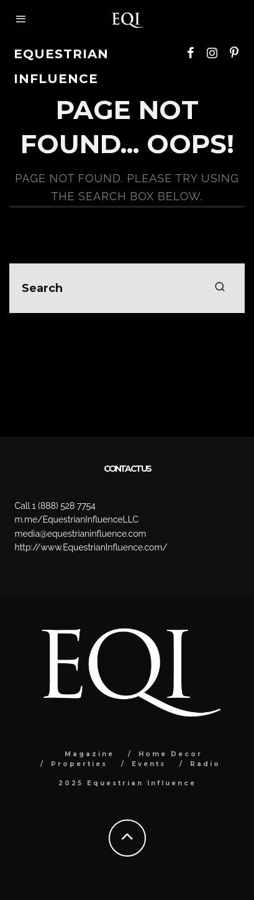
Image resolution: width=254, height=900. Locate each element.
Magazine (89, 754)
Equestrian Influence (61, 66)
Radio (205, 764)
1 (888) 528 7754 (64, 506)
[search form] (127, 288)
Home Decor (170, 754)
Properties (79, 764)
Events (149, 764)
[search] (220, 288)
